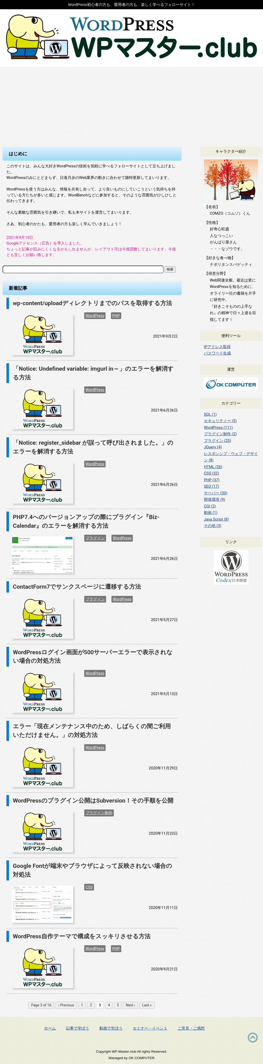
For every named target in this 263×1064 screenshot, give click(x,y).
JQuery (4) (213, 447)
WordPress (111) (218, 427)
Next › (130, 1005)
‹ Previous (66, 1005)
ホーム (50, 1028)
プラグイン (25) (217, 440)
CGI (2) (210, 506)
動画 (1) (211, 512)
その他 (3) (212, 525)
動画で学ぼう (111, 1028)
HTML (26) (213, 467)
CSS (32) (211, 473)
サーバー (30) (215, 493)
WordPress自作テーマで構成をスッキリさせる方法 (82, 936)
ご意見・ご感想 (191, 1028)
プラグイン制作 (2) (220, 434)
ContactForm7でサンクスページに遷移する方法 (77, 586)
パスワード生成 (217, 353)
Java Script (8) (216, 519)
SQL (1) (210, 414)
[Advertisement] (131, 105)
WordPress (95, 315)
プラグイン (95, 538)
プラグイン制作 (99, 813)
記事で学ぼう (77, 1028)
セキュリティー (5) (220, 421)
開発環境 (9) (214, 499)
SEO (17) (211, 486)
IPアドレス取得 (217, 346)
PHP (116, 315)
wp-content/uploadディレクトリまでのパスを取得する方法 (92, 303)
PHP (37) (212, 480)
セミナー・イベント (150, 1028)
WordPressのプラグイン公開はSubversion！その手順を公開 (93, 800)
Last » (147, 1005)
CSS (89, 887)
